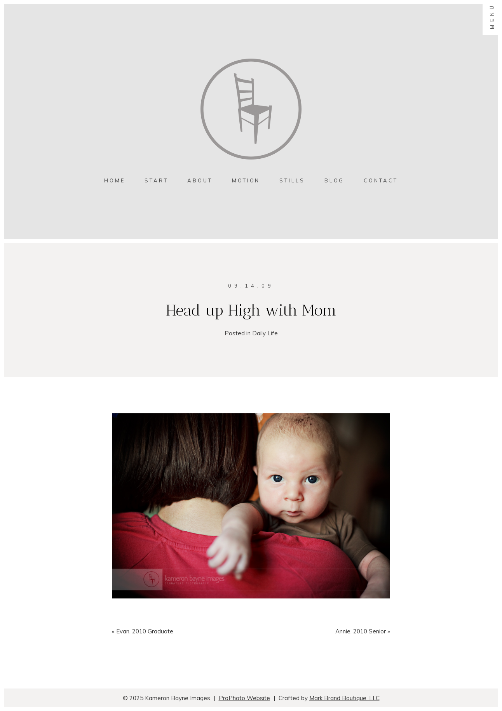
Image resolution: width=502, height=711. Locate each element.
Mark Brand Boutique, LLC (344, 698)
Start (156, 180)
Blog (334, 180)
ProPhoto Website (244, 698)
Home (114, 180)
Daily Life (265, 333)
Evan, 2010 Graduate (144, 631)
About (200, 180)
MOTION (246, 180)
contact (380, 180)
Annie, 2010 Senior (360, 631)
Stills (292, 180)
